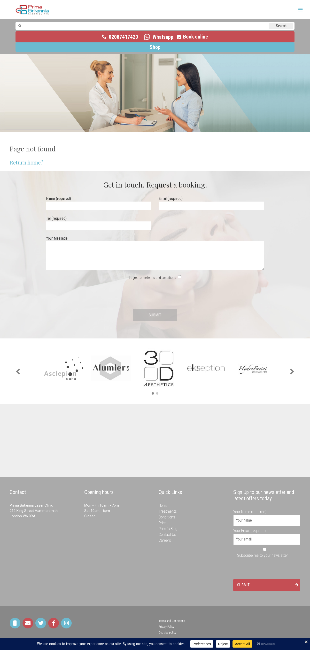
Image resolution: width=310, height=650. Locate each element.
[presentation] (155, 294)
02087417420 (123, 37)
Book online (195, 37)
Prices (164, 523)
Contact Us (167, 534)
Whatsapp (163, 37)
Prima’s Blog (168, 528)
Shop (155, 47)
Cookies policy (167, 632)
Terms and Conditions (172, 621)
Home (163, 505)
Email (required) (211, 202)
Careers (165, 540)
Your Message (155, 253)
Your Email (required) (267, 534)
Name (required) (98, 202)
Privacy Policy (166, 626)
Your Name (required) (267, 516)
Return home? (26, 162)
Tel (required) (98, 222)
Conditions (167, 517)
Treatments (168, 511)
